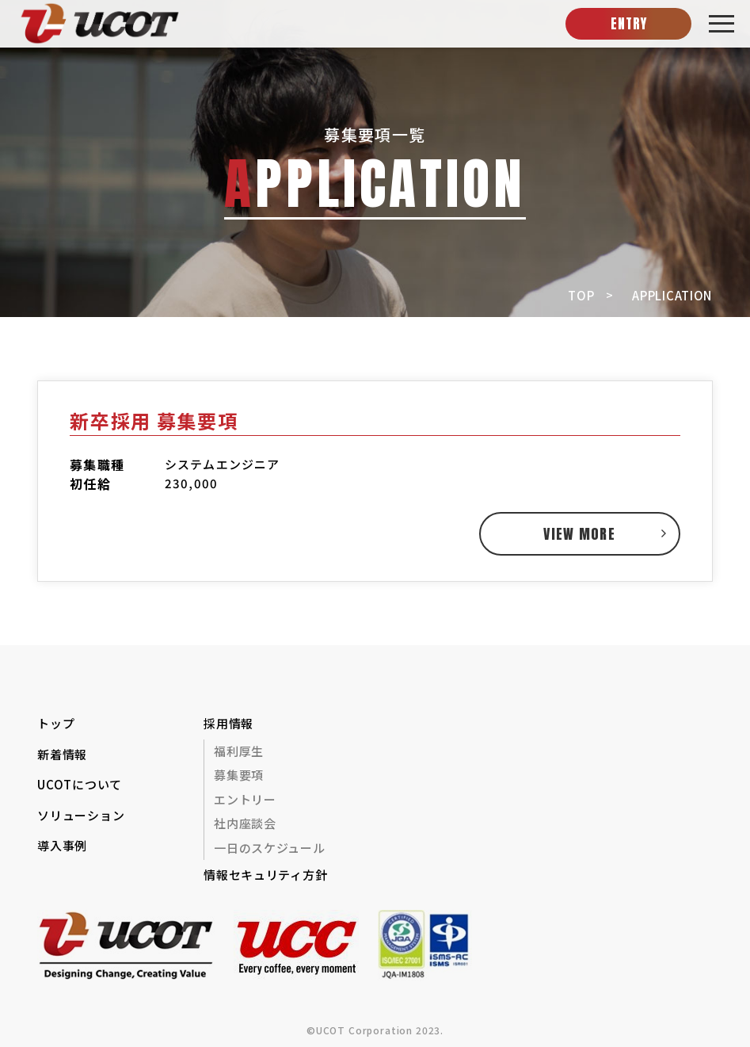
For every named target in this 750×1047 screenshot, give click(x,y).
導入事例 (62, 845)
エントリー (245, 799)
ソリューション (80, 815)
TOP (581, 295)
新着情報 (62, 754)
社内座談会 (245, 823)
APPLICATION (672, 295)
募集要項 (239, 774)
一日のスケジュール (269, 847)
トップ (55, 723)
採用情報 (228, 723)
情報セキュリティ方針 (265, 874)
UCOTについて (79, 784)
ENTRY (628, 23)
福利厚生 (239, 751)
